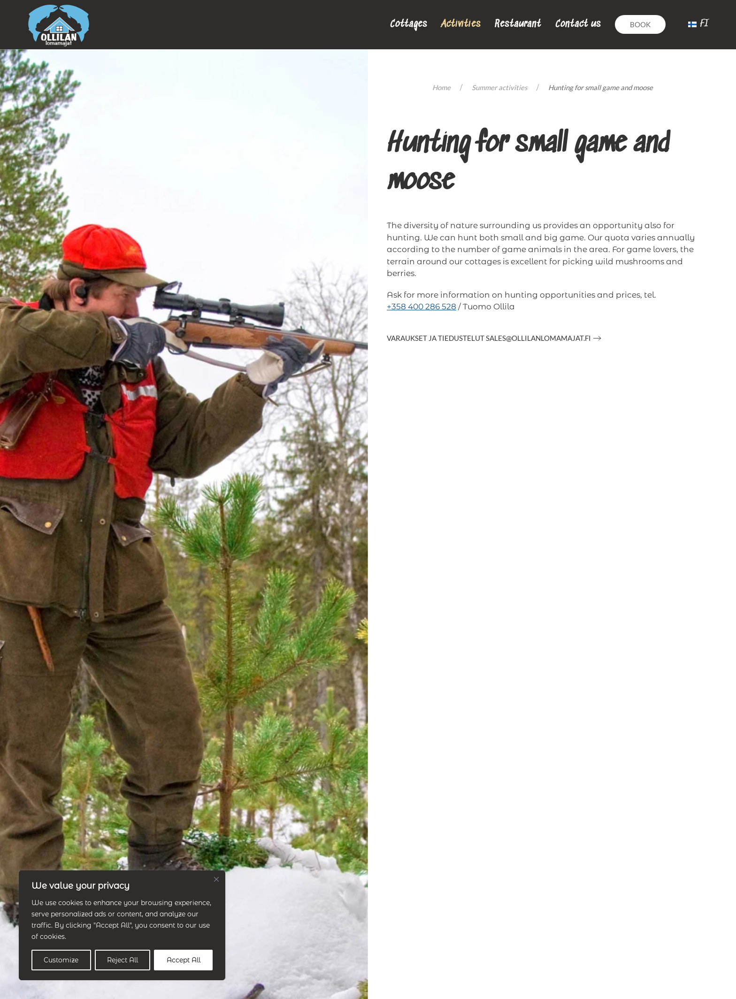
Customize (61, 960)
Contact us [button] (578, 24)
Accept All (183, 960)
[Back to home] (59, 24)
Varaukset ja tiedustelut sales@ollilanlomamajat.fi (489, 338)
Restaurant (518, 24)
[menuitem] (698, 24)
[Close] (216, 879)
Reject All (122, 960)
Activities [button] (461, 24)
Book (640, 24)
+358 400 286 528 (421, 306)
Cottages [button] (408, 24)
